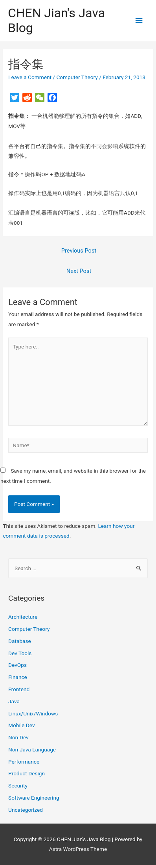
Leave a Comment (29, 77)
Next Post (78, 270)
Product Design (26, 773)
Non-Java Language (32, 749)
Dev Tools (19, 653)
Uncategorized (25, 810)
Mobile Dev (21, 725)
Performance (23, 761)
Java (14, 701)
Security (18, 785)
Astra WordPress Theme (78, 849)
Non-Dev (18, 737)
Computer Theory (76, 77)
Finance (17, 677)
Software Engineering (33, 798)
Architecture (22, 617)
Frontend (18, 689)
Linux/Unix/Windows (33, 713)
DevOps (17, 665)
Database (19, 641)
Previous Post (78, 250)
